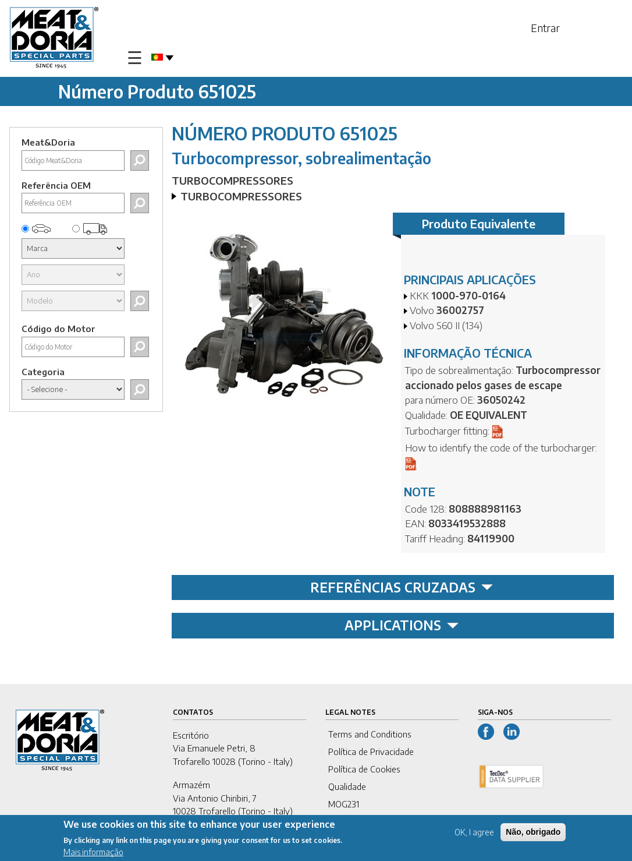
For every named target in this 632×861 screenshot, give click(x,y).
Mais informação (93, 853)
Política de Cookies (364, 769)
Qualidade (347, 786)
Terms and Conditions (369, 734)
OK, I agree (474, 833)
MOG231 (343, 804)
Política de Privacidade (371, 751)
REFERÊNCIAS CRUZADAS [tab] (401, 587)
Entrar (545, 27)
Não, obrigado (533, 833)
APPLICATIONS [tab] (402, 625)
